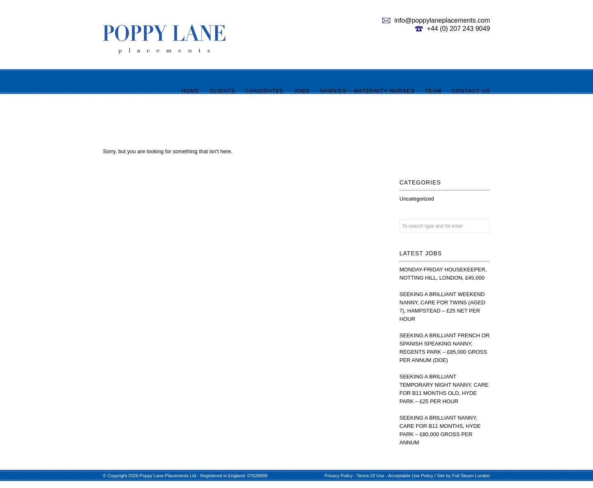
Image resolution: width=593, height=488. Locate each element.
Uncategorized (416, 199)
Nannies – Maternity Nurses (367, 91)
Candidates (264, 91)
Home (190, 91)
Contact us (471, 91)
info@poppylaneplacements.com (442, 20)
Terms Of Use (370, 475)
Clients (222, 91)
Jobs (302, 91)
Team (433, 91)
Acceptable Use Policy (410, 475)
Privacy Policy (339, 475)
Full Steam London (471, 475)
